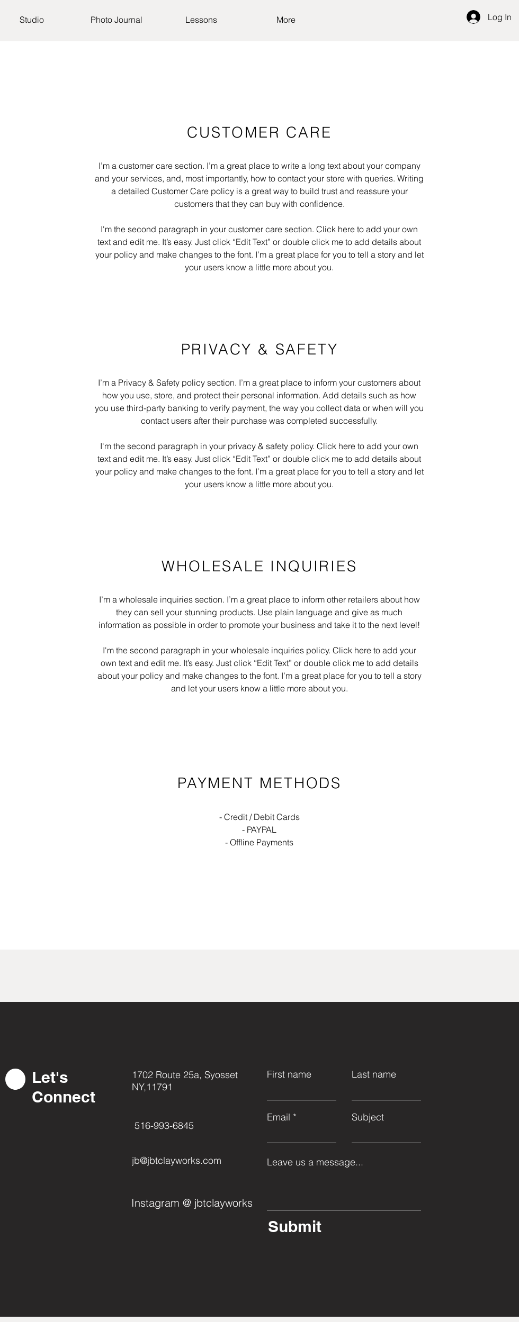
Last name (374, 1074)
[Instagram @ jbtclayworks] (193, 1202)
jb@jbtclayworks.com (176, 1160)
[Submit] (341, 1226)
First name (289, 1074)
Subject (368, 1117)
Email (278, 1117)
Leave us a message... (315, 1162)
